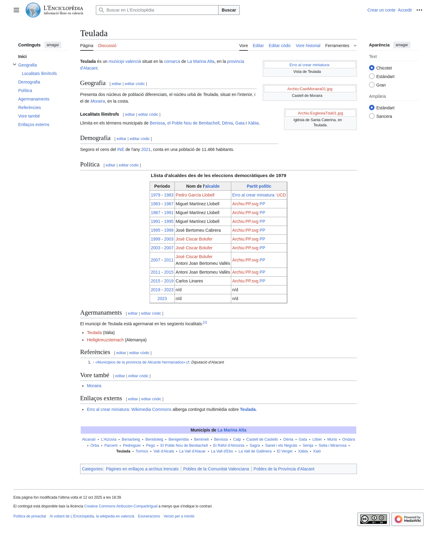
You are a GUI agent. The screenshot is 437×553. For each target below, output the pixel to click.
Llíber (317, 439)
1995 (169, 221)
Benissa (157, 123)
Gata (239, 123)
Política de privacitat (29, 516)
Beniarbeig (131, 439)
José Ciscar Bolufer (194, 239)
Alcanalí (89, 439)
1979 (155, 195)
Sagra (255, 445)
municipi (116, 61)
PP (262, 203)
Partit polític (259, 186)
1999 (169, 230)
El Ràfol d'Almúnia (228, 445)
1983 (169, 195)
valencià (133, 61)
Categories (92, 468)
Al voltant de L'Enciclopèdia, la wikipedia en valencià (91, 516)
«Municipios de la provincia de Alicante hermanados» (140, 362)
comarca (172, 61)
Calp (237, 439)
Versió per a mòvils (179, 516)
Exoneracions (149, 516)
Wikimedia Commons (151, 409)
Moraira (97, 101)
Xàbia (253, 123)
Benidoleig (154, 439)
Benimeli (201, 439)
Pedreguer (132, 445)
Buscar (229, 10)
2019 (169, 280)
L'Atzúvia (109, 439)
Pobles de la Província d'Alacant (284, 468)
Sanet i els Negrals (281, 445)
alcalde (212, 186)
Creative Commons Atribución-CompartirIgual (120, 506)
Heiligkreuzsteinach (105, 339)
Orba (94, 445)
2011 (169, 260)
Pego (150, 445)
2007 (169, 247)
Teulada (94, 332)
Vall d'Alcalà (164, 451)
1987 (169, 203)
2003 (169, 239)
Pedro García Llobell (195, 195)
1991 (169, 212)
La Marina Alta (201, 61)
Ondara (348, 439)
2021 (146, 149)
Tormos (142, 451)
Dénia (227, 123)
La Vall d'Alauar (192, 451)
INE (120, 149)
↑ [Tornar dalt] (93, 362)
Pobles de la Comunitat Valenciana (216, 468)
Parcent (110, 445)
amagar (53, 45)
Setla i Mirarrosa (333, 445)
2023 (169, 289)
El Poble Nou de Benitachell (184, 445)
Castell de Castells (262, 439)
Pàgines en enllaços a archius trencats (142, 468)
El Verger (285, 451)
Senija (308, 445)
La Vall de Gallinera (255, 451)
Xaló (317, 451)
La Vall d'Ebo (222, 451)
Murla (332, 439)
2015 (169, 272)
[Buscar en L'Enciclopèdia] (157, 10)
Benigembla (179, 439)
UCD (281, 195)
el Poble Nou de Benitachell (193, 123)
